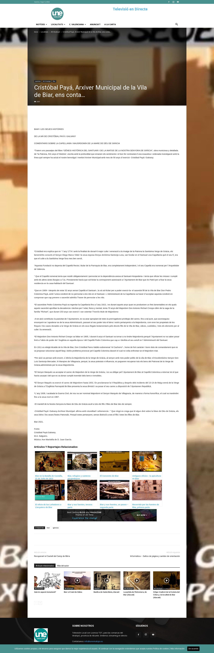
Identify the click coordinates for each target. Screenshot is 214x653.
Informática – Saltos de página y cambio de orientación (155, 556)
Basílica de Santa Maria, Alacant (106, 592)
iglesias (56, 528)
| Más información (176, 649)
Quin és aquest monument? (45, 592)
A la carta (110, 24)
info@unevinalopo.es (93, 641)
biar (48, 528)
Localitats (58, 24)
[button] (176, 24)
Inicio (36, 32)
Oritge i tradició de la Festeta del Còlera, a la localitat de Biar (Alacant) (166, 595)
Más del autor (63, 566)
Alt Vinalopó (55, 32)
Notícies (41, 24)
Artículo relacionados (45, 566)
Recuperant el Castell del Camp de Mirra (52, 556)
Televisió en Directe (130, 9)
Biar (54, 81)
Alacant (97, 589)
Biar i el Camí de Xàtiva (73, 592)
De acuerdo (193, 649)
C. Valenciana (77, 24)
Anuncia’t (95, 24)
